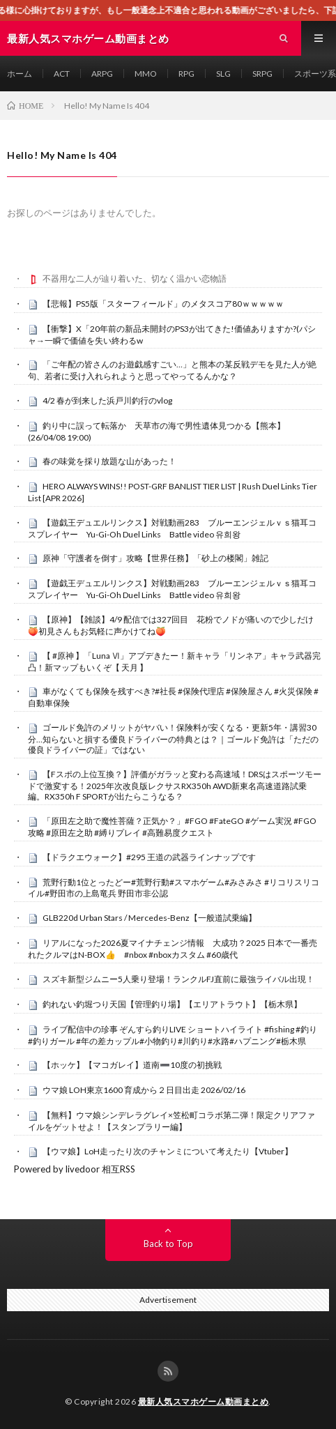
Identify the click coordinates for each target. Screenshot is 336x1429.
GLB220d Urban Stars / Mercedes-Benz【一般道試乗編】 (150, 917)
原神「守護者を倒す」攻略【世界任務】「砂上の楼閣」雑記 (155, 558)
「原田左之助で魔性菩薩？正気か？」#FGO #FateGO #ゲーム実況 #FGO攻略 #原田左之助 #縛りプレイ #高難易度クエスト (172, 827)
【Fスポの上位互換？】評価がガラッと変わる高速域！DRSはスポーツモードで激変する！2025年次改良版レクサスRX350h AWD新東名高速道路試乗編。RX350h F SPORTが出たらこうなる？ (174, 785)
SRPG (262, 73)
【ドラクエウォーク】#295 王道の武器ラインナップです (149, 857)
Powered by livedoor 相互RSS (74, 1169)
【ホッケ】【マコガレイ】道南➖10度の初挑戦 (132, 1065)
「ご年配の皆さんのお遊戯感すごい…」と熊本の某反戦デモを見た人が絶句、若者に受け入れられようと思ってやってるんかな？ (172, 370)
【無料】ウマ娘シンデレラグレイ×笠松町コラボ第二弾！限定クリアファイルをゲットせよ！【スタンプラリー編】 (171, 1121)
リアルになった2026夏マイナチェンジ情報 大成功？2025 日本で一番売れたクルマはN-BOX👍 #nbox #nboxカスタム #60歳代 (172, 949)
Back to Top (168, 1243)
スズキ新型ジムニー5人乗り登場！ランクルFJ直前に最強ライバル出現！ (178, 979)
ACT (62, 73)
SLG (223, 73)
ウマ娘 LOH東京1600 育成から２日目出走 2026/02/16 (144, 1090)
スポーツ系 (315, 73)
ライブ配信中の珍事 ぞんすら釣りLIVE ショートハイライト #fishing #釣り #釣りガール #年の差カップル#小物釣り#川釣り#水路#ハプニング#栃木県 (172, 1035)
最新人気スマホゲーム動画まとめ (203, 1401)
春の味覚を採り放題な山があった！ (109, 461)
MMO (146, 73)
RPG (186, 73)
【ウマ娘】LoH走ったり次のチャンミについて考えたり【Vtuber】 (168, 1151)
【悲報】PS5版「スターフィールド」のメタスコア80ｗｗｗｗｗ (163, 303)
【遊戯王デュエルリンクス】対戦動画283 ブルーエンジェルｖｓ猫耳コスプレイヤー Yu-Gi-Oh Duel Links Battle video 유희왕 (172, 528)
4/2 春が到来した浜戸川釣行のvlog (107, 400)
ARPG (102, 73)
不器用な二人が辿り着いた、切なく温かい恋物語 (135, 278)
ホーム (19, 73)
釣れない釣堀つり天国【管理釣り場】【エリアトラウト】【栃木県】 (172, 1004)
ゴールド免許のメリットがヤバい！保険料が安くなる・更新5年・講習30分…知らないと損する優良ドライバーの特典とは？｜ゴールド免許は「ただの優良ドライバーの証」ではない (173, 739)
